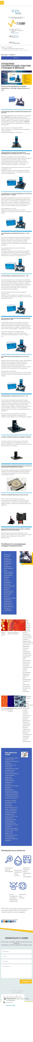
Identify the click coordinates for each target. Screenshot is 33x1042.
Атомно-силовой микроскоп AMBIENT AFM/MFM (16, 437)
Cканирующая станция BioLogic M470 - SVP (14, 396)
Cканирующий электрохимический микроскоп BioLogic (16, 112)
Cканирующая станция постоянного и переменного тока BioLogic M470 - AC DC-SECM (15, 153)
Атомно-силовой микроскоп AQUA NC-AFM (14, 494)
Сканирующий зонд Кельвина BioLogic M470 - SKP (15, 357)
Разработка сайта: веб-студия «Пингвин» (18, 998)
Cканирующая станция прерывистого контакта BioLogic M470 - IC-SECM (16, 194)
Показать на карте (15, 32)
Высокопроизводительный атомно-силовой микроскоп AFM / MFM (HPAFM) (15, 529)
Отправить (25, 981)
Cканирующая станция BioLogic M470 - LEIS (14, 275)
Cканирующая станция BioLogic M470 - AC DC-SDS (15, 234)
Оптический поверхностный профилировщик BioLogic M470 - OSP (15, 319)
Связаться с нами (15, 35)
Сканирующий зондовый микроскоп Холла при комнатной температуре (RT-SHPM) (16, 466)
